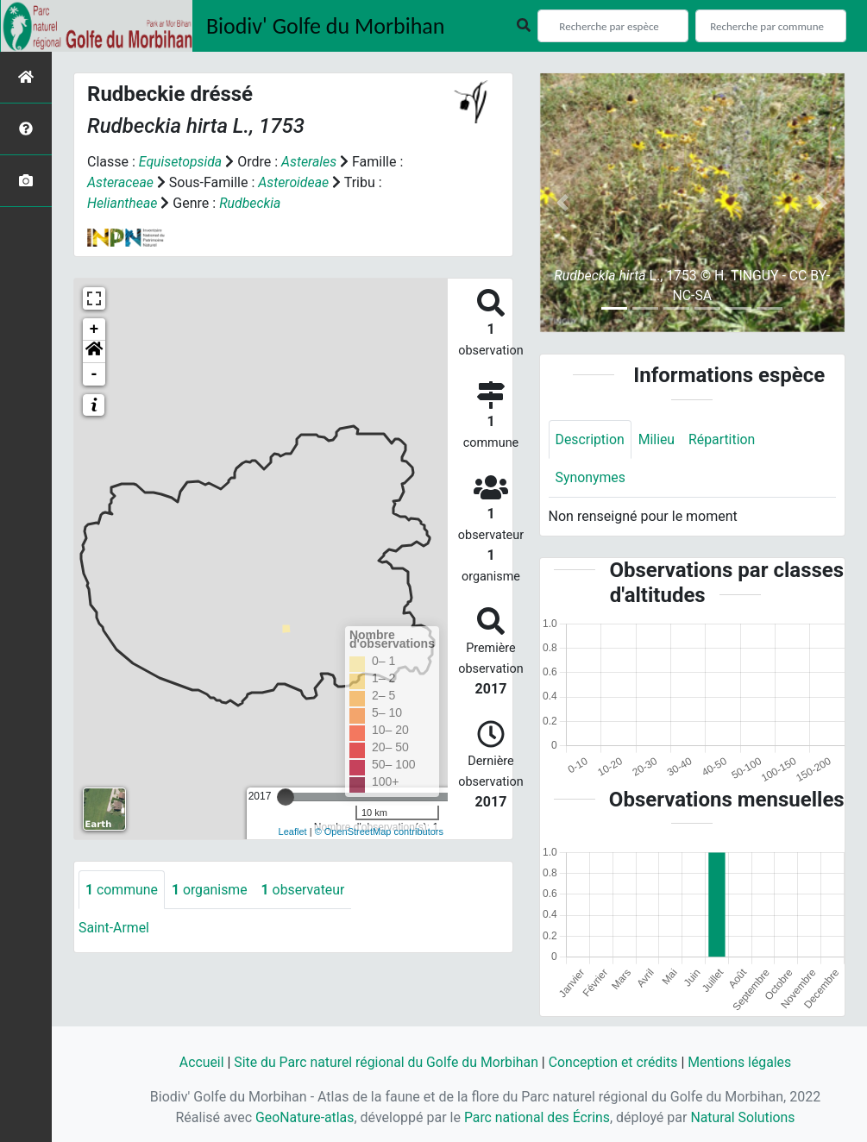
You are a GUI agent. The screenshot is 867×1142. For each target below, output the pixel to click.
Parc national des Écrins (537, 1117)
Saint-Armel (114, 928)
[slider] (285, 797)
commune (122, 890)
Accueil (198, 1062)
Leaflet (293, 831)
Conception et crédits (615, 1062)
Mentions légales (742, 1062)
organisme (211, 890)
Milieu (657, 439)
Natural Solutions (744, 1117)
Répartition (723, 439)
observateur (305, 890)
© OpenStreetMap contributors (379, 831)
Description (590, 439)
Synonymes (591, 478)
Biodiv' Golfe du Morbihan (325, 26)
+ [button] (94, 329)
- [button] (94, 374)
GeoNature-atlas (304, 1117)
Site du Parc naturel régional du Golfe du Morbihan (385, 1062)
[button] (94, 352)
